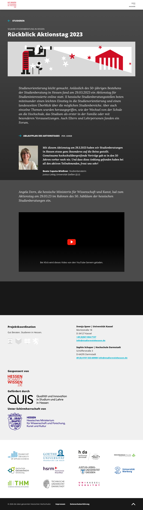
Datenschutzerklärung (79, 504)
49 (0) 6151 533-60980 (88, 357)
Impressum (60, 504)
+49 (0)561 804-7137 (87, 336)
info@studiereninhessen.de (91, 340)
